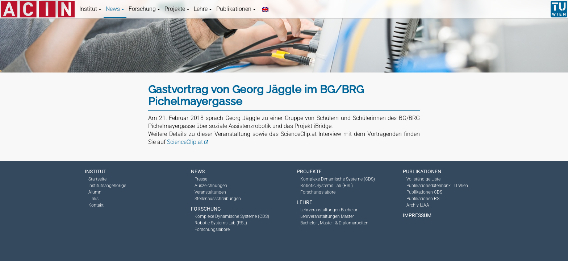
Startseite (97, 179)
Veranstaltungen (210, 192)
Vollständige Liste (423, 179)
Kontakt (96, 205)
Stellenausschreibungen (218, 198)
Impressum (417, 215)
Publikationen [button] (236, 8)
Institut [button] (90, 8)
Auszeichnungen (211, 185)
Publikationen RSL (424, 198)
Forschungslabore (212, 229)
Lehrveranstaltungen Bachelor (329, 209)
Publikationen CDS (424, 192)
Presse (201, 179)
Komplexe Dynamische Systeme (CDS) (232, 216)
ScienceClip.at (185, 141)
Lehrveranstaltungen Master (327, 216)
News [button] (115, 8)
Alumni (95, 192)
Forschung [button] (144, 8)
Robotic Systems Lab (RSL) (221, 222)
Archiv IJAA (417, 205)
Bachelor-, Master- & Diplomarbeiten (334, 222)
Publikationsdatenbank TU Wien (437, 185)
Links (93, 198)
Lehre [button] (203, 8)
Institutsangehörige (107, 185)
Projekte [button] (176, 8)
